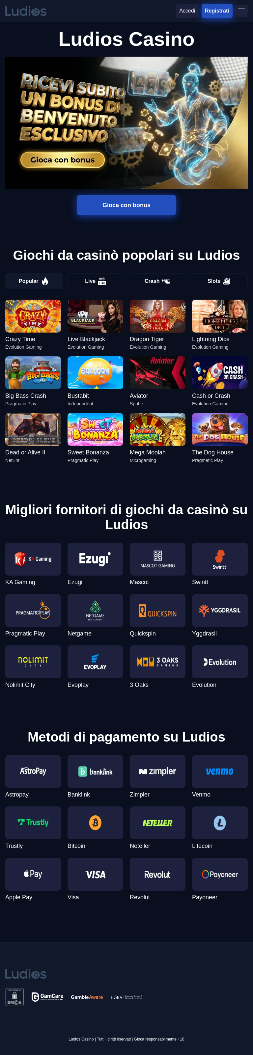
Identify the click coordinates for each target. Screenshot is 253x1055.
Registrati (217, 11)
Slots (219, 281)
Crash (157, 281)
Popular (34, 281)
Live (95, 281)
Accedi (187, 11)
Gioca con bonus (126, 205)
